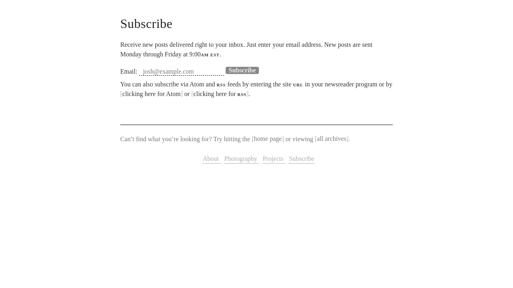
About (211, 158)
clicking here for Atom (151, 93)
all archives (331, 139)
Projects (274, 158)
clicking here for (220, 93)
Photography (241, 158)
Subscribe (301, 158)
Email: (128, 71)
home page (268, 139)
